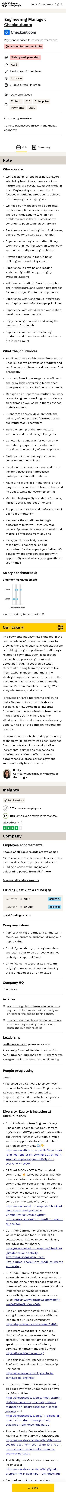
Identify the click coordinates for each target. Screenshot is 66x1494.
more (47, 871)
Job (21, 147)
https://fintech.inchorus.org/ (25, 1353)
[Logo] (11, 4)
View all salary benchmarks (21, 614)
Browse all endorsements (21, 880)
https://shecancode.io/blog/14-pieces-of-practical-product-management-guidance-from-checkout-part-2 (33, 1420)
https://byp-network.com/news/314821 (32, 1324)
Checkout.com (18, 24)
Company (40, 147)
